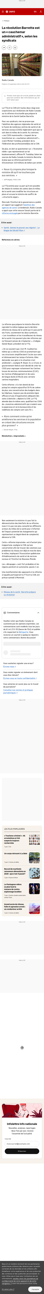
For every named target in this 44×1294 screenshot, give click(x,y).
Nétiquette (23, 632)
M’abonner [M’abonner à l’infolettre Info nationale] (22, 1151)
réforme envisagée (10, 213)
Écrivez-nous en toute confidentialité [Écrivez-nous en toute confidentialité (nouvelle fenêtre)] (20, 678)
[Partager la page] (4, 48)
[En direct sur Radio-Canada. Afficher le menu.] (35, 11)
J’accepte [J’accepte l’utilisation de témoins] (35, 1289)
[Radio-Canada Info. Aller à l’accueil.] (10, 11)
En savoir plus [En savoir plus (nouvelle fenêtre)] (8, 1289)
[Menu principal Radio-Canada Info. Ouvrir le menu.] (3, 11)
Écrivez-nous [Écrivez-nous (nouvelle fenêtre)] (9, 667)
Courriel (8, 1139)
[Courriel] (22, 1144)
